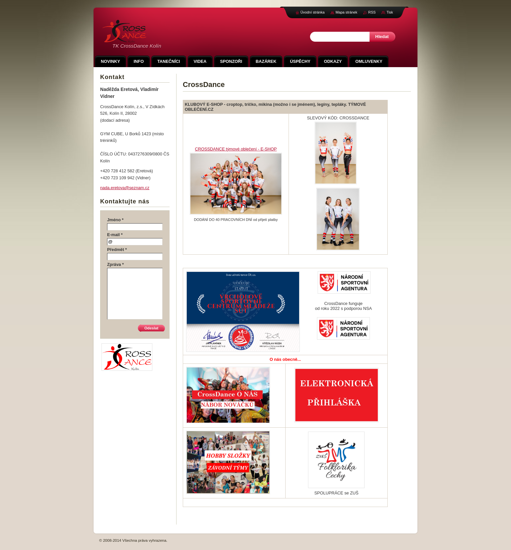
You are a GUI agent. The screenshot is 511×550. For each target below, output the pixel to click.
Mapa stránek (346, 12)
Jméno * (115, 219)
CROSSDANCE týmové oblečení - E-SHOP (236, 149)
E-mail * (115, 234)
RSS (371, 12)
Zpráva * (115, 264)
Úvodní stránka (312, 12)
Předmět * (117, 249)
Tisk (389, 12)
